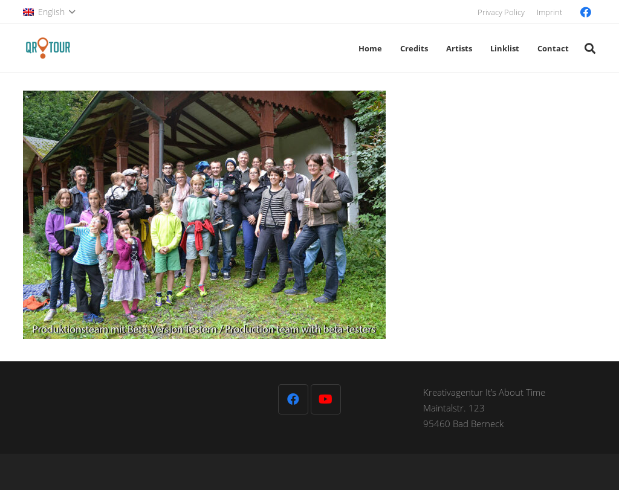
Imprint (549, 12)
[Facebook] (586, 12)
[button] (49, 12)
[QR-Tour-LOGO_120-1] (48, 48)
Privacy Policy (501, 12)
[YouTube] (326, 399)
